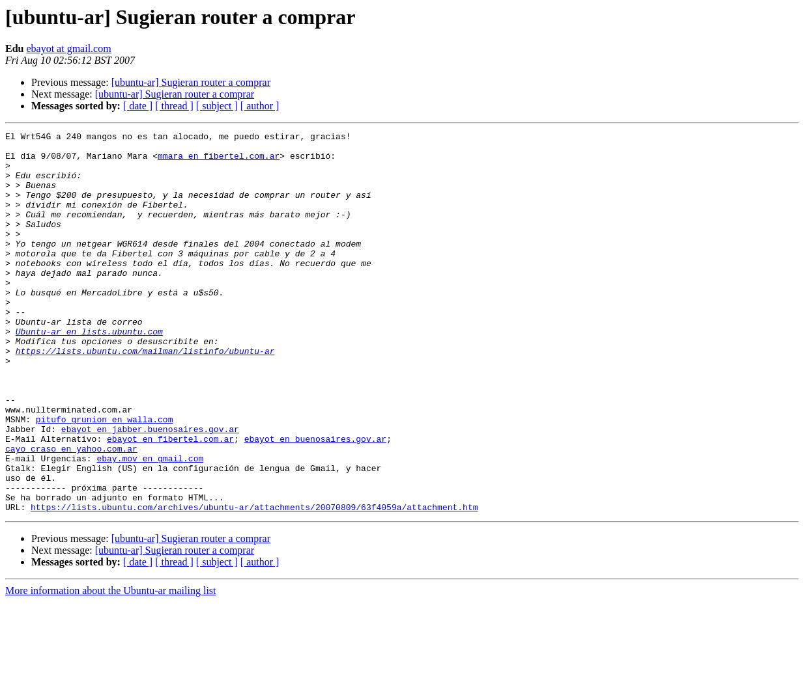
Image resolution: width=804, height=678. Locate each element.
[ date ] (137, 105)
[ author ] (260, 105)
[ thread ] (174, 105)
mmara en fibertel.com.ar (219, 161)
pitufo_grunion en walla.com (104, 477)
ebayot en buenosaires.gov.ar (315, 501)
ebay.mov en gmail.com (149, 524)
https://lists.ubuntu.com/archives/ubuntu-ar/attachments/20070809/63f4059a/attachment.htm (254, 583)
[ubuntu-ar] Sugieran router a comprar (190, 82)
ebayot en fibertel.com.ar (170, 501)
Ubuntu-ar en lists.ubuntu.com (89, 372)
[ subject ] (217, 105)
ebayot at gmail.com (68, 48)
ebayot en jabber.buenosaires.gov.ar (150, 489)
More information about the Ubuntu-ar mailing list (110, 666)
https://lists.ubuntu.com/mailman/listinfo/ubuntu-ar (145, 395)
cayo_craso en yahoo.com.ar (71, 513)
